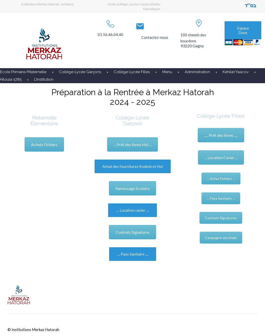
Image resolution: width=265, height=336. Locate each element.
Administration (197, 72)
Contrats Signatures (132, 232)
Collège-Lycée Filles (132, 72)
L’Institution (43, 79)
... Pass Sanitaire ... (221, 198)
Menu (167, 72)
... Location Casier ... (221, 157)
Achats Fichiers (44, 144)
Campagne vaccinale (221, 238)
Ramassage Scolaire (132, 188)
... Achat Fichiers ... (221, 178)
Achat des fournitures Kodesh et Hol (132, 166)
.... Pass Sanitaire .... (132, 254)
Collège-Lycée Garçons (80, 72)
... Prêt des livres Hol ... (132, 144)
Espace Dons (243, 30)
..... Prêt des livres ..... (221, 135)
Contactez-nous (154, 37)
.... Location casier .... (132, 210)
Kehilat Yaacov (236, 72)
